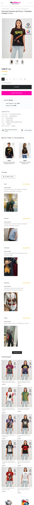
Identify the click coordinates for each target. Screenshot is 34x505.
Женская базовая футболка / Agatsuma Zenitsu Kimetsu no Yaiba (24, 462)
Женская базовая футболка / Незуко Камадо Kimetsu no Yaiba (24, 489)
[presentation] (31, 154)
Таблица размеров (7, 82)
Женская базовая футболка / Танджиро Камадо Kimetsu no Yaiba (24, 382)
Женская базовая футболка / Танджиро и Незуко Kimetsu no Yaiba (9, 462)
